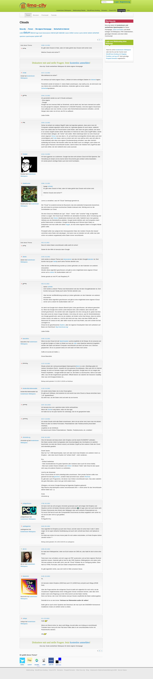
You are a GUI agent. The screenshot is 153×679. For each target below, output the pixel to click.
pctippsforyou (27, 503)
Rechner (87, 476)
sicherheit (96, 33)
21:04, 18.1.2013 (45, 437)
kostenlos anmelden (79, 62)
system (37, 36)
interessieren (46, 33)
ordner (71, 33)
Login (116, 2)
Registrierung (125, 2)
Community (121, 10)
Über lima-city (80, 670)
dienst (33, 33)
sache (81, 33)
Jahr (75, 343)
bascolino (26, 338)
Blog (87, 670)
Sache (50, 409)
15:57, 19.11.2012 (46, 404)
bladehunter (26, 183)
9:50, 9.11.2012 (45, 283)
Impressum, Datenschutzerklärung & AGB (103, 670)
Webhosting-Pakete (79, 10)
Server (54, 136)
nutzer (67, 33)
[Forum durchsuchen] (107, 2)
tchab (24, 73)
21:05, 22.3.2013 (45, 576)
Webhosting (30, 670)
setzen (90, 33)
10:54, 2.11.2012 (45, 122)
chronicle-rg (26, 437)
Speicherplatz (64, 341)
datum (26, 32)
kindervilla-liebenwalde (30, 388)
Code (55, 138)
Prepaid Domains (111, 58)
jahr (57, 33)
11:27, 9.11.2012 (45, 363)
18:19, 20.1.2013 (45, 526)
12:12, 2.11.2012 (45, 154)
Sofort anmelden (118, 29)
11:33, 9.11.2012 (45, 388)
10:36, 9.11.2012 (45, 338)
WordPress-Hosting (93, 10)
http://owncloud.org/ (61, 327)
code (21, 33)
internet (53, 33)
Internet (93, 79)
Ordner (69, 466)
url (41, 36)
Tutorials (54, 15)
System (62, 325)
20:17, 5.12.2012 (45, 419)
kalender (62, 33)
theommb (26, 576)
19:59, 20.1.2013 (45, 549)
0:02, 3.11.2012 (45, 242)
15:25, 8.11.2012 (45, 256)
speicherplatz (30, 36)
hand (40, 33)
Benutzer (36, 15)
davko (25, 256)
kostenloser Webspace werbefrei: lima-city (41, 6)
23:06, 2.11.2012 (45, 183)
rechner (76, 33)
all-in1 (25, 549)
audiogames (27, 526)
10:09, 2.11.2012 (45, 45)
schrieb (50, 186)
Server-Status (122, 670)
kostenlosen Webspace (28, 394)
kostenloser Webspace (64, 10)
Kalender (90, 259)
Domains (104, 10)
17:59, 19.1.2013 (45, 503)
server (85, 33)
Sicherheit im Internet (61, 29)
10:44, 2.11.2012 (45, 95)
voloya (25, 618)
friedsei (25, 154)
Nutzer (56, 218)
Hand (55, 261)
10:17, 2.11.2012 (45, 72)
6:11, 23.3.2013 (45, 618)
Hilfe (128, 10)
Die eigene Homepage (43, 29)
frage (37, 33)
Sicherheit (44, 88)
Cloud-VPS (112, 10)
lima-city (23, 29)
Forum (28, 15)
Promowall (45, 15)
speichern (23, 36)
